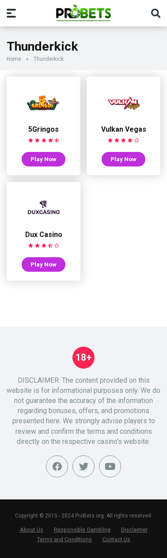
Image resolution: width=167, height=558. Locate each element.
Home (14, 59)
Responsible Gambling (82, 529)
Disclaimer (134, 529)
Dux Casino (43, 234)
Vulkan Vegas (123, 129)
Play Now (43, 159)
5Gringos (43, 129)
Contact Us (116, 539)
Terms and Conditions (64, 539)
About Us (31, 529)
